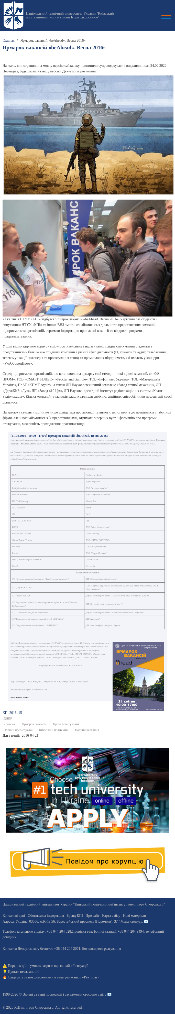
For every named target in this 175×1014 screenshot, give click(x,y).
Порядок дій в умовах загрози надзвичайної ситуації (48, 966)
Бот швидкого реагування (101, 949)
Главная (9, 40)
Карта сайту (111, 916)
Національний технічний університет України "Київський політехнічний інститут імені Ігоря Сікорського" (70, 15)
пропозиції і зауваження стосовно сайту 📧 (79, 994)
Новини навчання (87, 730)
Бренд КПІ (75, 916)
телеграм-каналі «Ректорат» (78, 977)
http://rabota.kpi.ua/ (19, 697)
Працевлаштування (66, 724)
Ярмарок (10, 724)
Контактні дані (14, 916)
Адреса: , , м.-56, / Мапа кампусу (72, 921)
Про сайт (93, 916)
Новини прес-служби (18, 730)
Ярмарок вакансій (34, 724)
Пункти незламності (23, 972)
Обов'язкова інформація (46, 916)
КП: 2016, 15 (12, 713)
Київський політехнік (54, 730)
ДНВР (8, 718)
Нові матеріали (134, 916)
